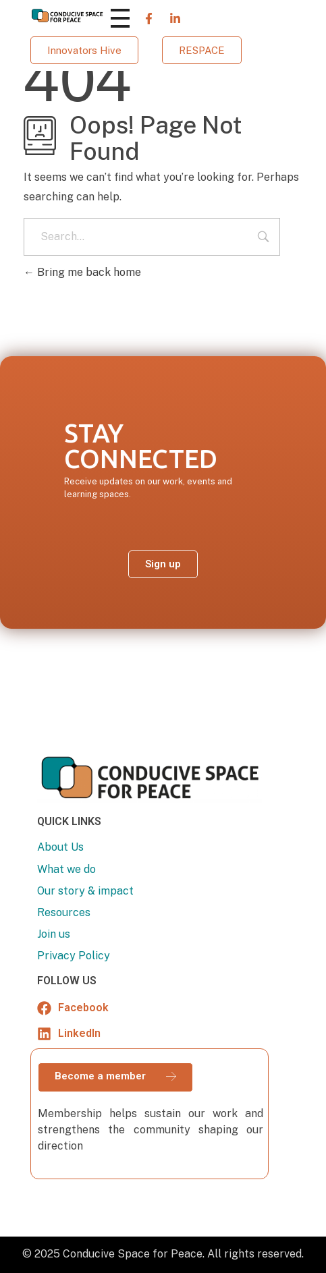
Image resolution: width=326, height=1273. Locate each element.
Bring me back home (82, 272)
